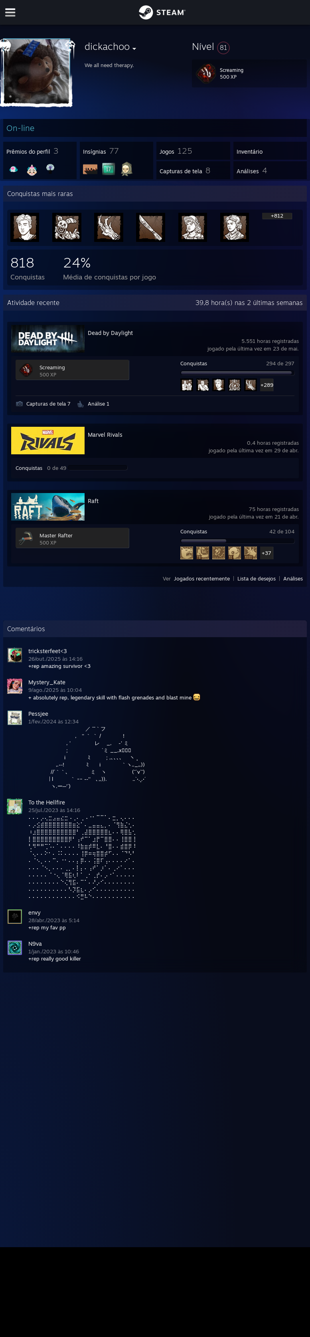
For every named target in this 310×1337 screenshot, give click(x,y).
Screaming (52, 367)
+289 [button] (267, 385)
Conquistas (193, 363)
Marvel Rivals (105, 434)
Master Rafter (56, 535)
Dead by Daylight (110, 332)
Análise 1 (98, 403)
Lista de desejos (256, 578)
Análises (293, 578)
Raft (93, 500)
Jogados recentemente (202, 578)
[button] (249, 46)
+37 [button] (266, 553)
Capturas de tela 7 (48, 403)
